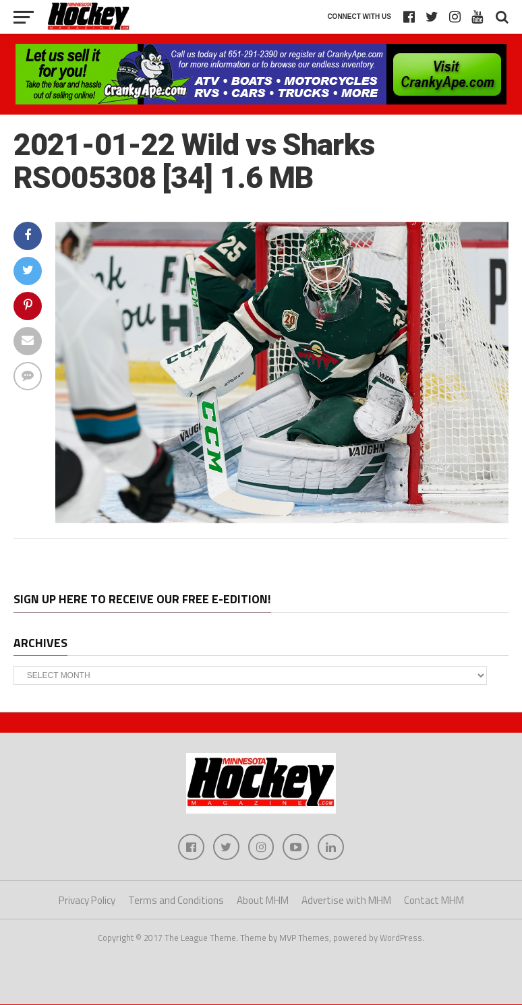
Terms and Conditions (176, 901)
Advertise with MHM (346, 901)
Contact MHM (434, 901)
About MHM (263, 901)
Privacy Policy (87, 901)
